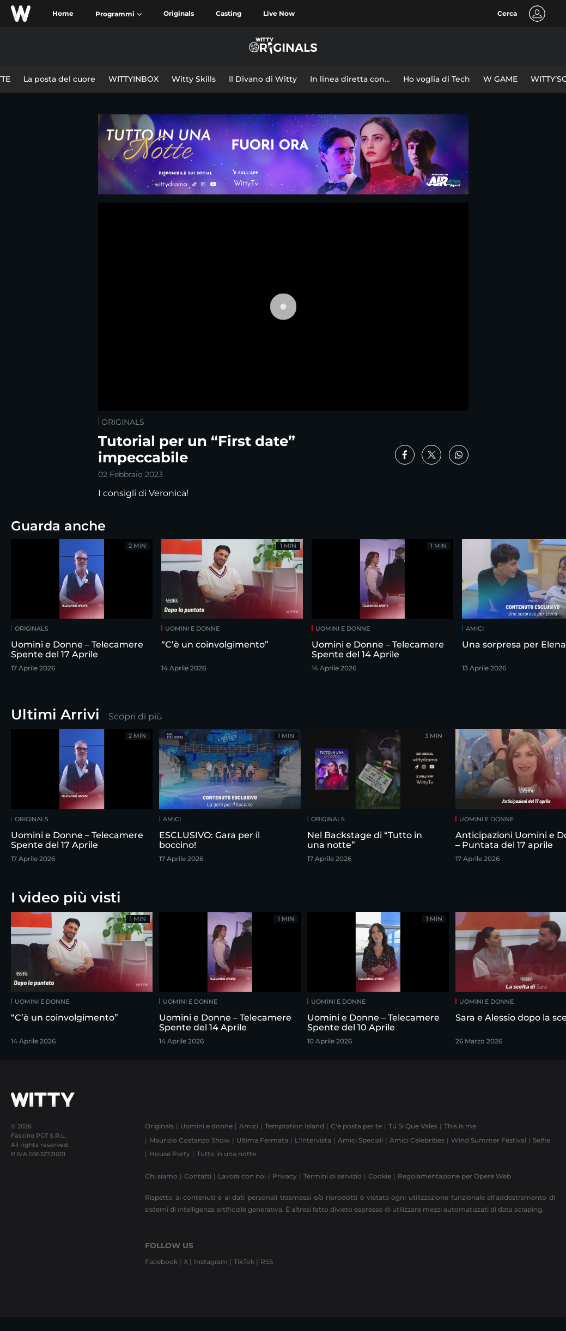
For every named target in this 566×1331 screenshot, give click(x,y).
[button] (118, 14)
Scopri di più (135, 716)
